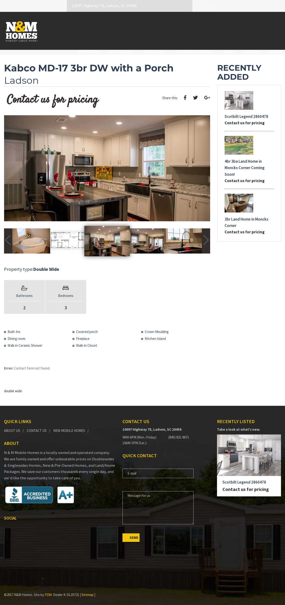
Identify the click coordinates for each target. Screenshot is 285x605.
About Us (12, 426)
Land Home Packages (190, 30)
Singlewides (150, 30)
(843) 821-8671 (178, 433)
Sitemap (87, 590)
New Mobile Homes (69, 426)
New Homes (85, 30)
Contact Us (37, 426)
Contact (273, 30)
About (225, 30)
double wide (13, 386)
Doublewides (117, 30)
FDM (48, 590)
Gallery (247, 30)
